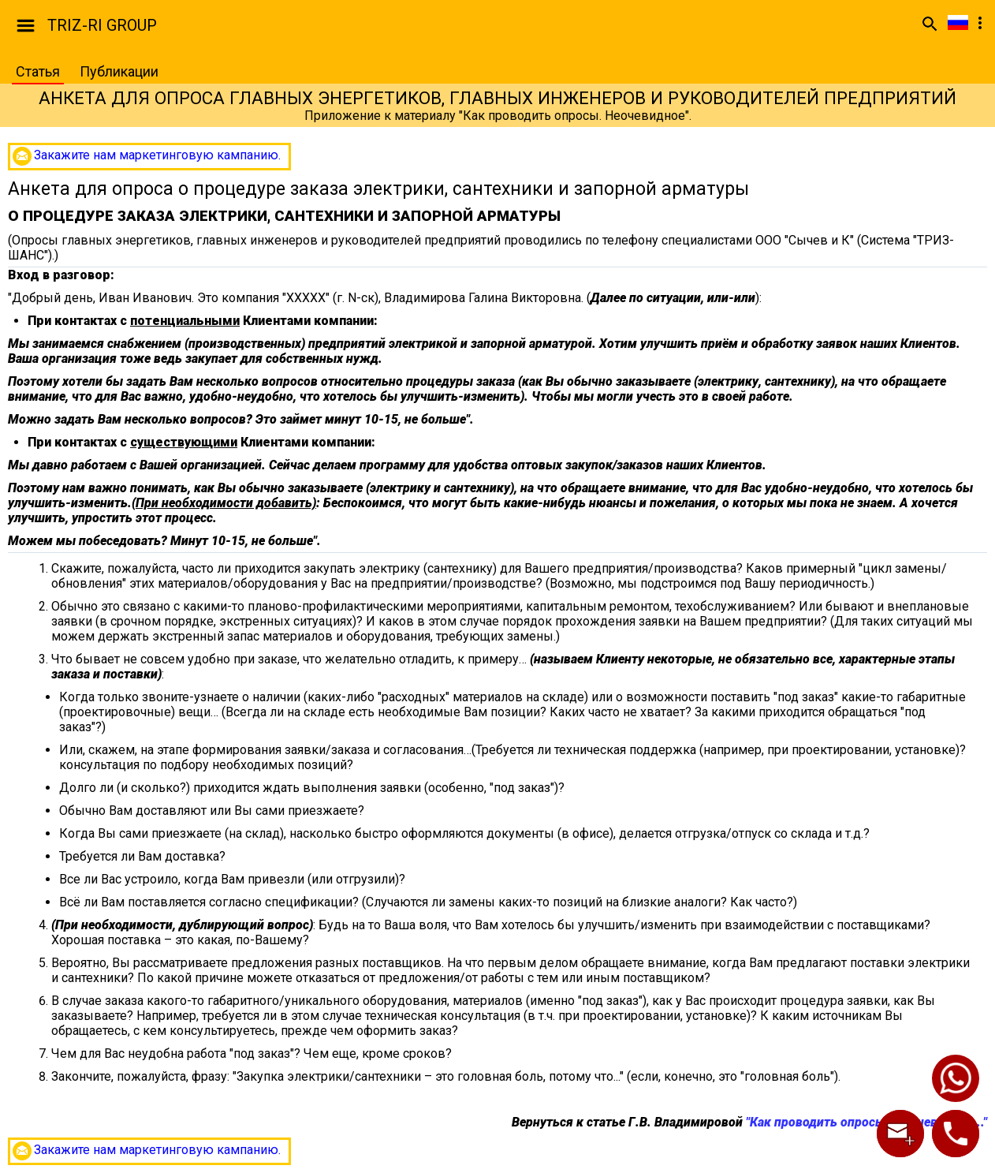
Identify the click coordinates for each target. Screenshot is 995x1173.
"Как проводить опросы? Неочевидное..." (866, 1122)
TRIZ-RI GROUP (102, 25)
